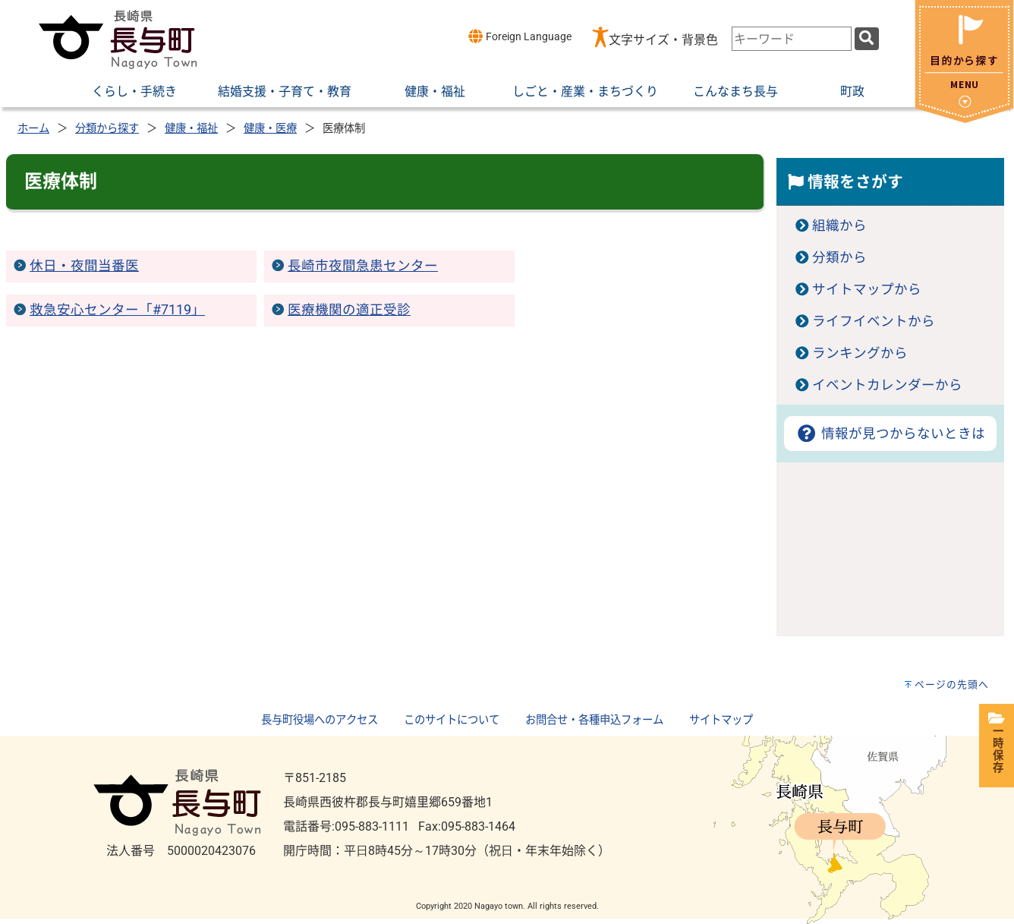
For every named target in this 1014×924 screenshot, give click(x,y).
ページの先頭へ (952, 684)
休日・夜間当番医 (84, 265)
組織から (839, 225)
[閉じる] (964, 119)
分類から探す (107, 128)
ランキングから (860, 353)
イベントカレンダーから (887, 385)
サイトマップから (866, 289)
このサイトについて (451, 720)
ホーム (33, 128)
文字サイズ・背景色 (663, 40)
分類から (839, 257)
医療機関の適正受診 (349, 309)
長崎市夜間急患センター (363, 265)
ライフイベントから (873, 321)
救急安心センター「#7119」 (117, 309)
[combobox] (791, 38)
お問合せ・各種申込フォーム (594, 720)
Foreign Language (519, 36)
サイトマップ (721, 720)
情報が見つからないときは (889, 433)
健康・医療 (270, 128)
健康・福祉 (191, 128)
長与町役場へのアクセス (319, 720)
